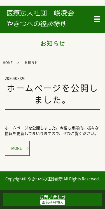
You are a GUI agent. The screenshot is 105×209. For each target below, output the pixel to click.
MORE (16, 148)
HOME (8, 62)
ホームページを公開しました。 (53, 93)
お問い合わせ (52, 196)
